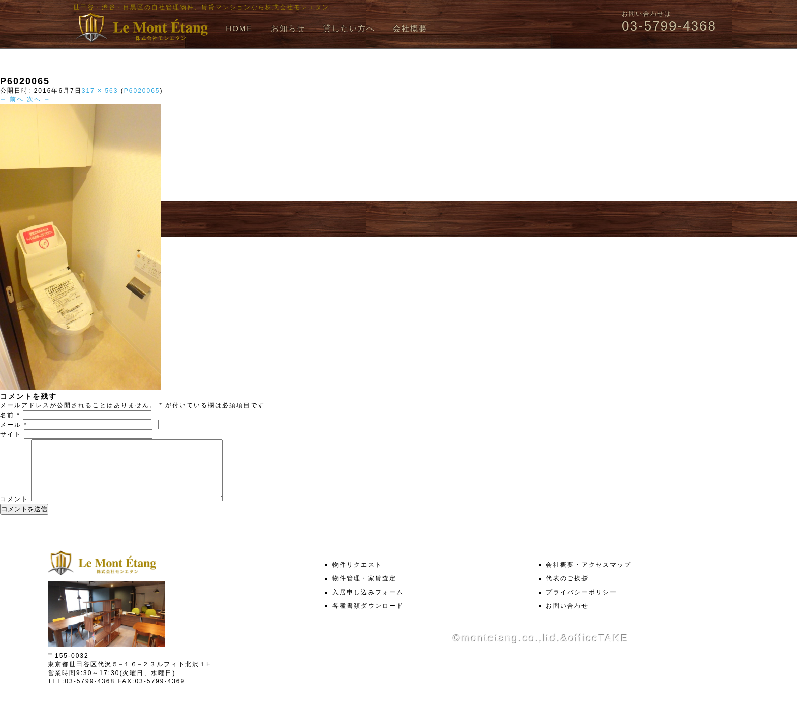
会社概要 (410, 28)
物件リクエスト (357, 576)
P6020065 (142, 90)
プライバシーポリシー (581, 604)
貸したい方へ (349, 28)
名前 (10, 415)
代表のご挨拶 (567, 590)
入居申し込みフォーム (368, 604)
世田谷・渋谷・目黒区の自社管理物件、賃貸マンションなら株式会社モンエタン (201, 7)
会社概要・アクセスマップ (588, 576)
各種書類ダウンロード (368, 618)
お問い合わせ (567, 618)
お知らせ (288, 28)
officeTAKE (598, 650)
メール (13, 424)
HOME (239, 28)
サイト (10, 434)
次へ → (39, 99)
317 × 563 (100, 90)
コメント (14, 511)
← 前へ (12, 99)
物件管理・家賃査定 (364, 590)
